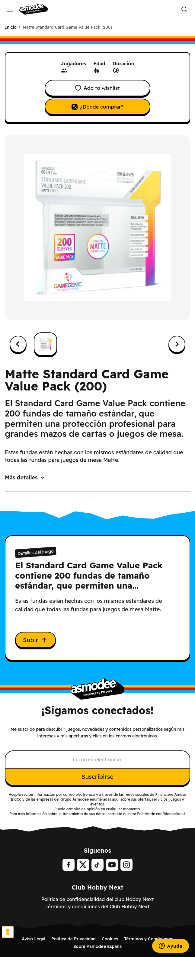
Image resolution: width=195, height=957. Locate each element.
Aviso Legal (33, 939)
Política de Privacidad (73, 939)
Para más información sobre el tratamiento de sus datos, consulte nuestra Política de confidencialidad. (97, 814)
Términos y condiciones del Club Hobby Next (97, 906)
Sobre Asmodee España (97, 946)
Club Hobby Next (97, 887)
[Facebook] (68, 865)
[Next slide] (176, 344)
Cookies (110, 939)
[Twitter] (83, 865)
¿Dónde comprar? (98, 106)
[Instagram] (126, 865)
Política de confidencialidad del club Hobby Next (97, 899)
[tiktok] (97, 865)
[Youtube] (112, 865)
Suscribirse (97, 776)
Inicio (11, 27)
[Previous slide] (18, 344)
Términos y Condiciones (148, 939)
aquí (115, 799)
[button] (45, 344)
